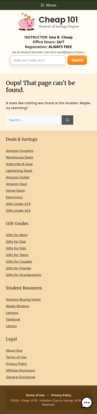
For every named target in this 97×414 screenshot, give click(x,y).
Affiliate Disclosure (20, 370)
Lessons (12, 312)
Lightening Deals (19, 170)
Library (11, 326)
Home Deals (15, 190)
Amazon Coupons (19, 150)
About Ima (14, 350)
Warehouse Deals (19, 157)
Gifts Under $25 (18, 210)
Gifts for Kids (16, 248)
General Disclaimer (21, 377)
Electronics (14, 197)
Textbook (13, 319)
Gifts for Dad (16, 241)
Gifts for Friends (18, 268)
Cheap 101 (58, 19)
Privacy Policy (16, 363)
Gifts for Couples (19, 261)
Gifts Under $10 (18, 204)
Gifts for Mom (16, 235)
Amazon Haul (16, 184)
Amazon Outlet (17, 177)
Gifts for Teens (17, 255)
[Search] (67, 120)
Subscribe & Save (19, 164)
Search (77, 60)
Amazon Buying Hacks (23, 299)
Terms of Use (16, 357)
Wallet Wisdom (17, 306)
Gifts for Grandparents (23, 274)
